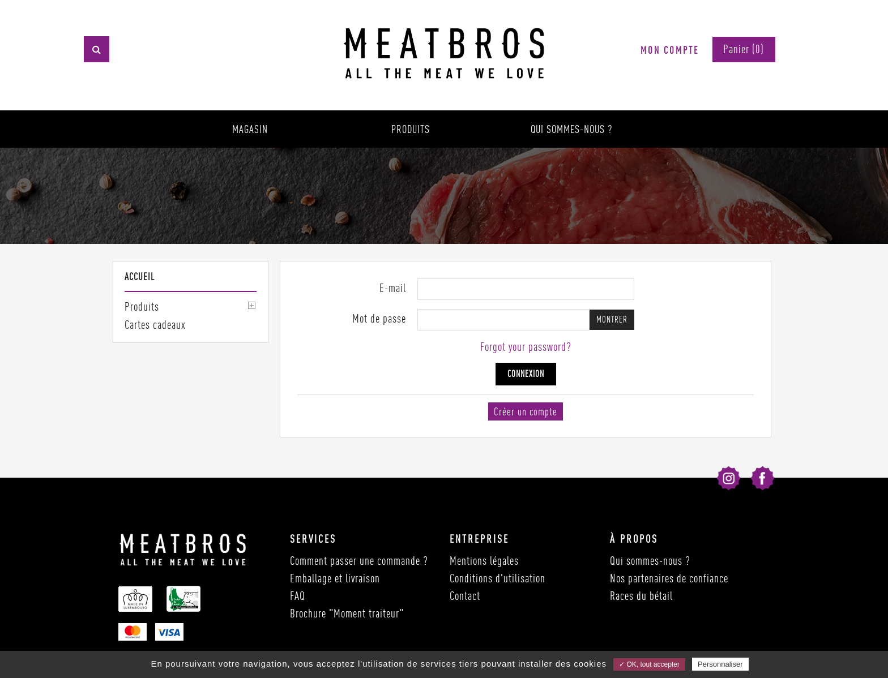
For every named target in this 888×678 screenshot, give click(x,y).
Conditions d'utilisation (497, 578)
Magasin (250, 129)
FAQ (297, 596)
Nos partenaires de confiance (669, 578)
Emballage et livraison (335, 578)
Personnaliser (720, 664)
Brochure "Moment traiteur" (347, 613)
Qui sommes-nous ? (572, 129)
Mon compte (670, 50)
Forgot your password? (525, 347)
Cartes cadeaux (155, 324)
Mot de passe (379, 318)
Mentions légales (484, 560)
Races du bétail (641, 596)
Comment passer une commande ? (359, 560)
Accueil (140, 276)
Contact (465, 596)
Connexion (525, 373)
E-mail (392, 288)
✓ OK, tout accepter (649, 664)
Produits (410, 129)
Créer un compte (525, 411)
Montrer (611, 319)
